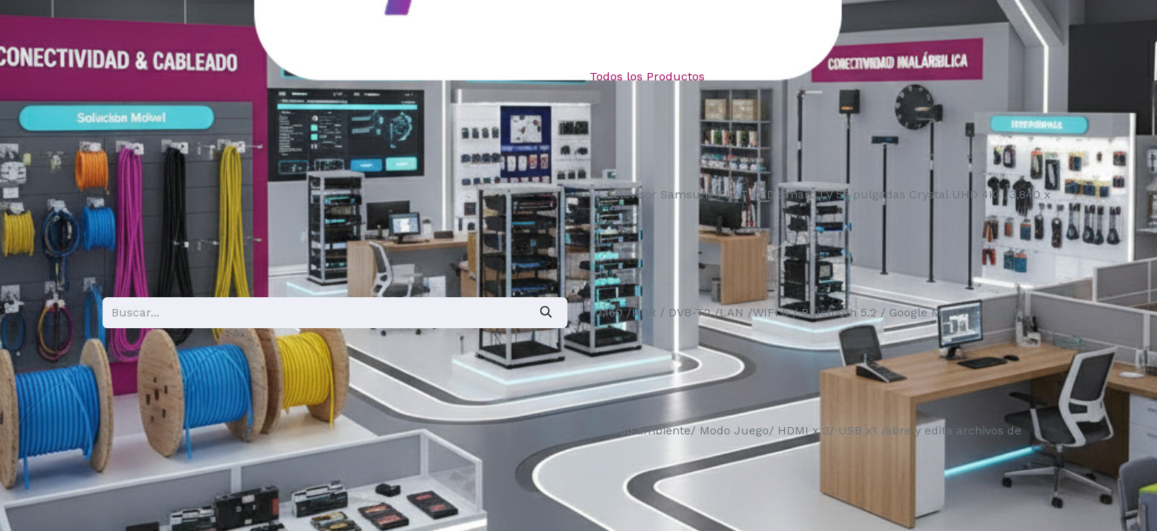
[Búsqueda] (546, 312)
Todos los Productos (647, 76)
